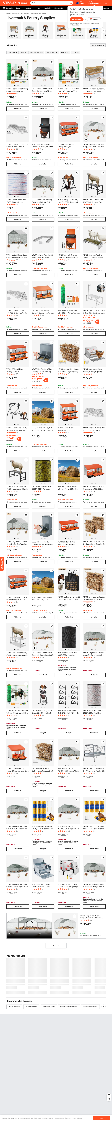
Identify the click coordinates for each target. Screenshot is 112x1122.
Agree (101, 1118)
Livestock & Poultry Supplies (38, 13)
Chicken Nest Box (61, 36)
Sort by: (94, 45)
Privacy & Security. (77, 1118)
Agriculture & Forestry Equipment (20, 13)
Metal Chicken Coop (29, 36)
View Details (43, 675)
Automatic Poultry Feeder (14, 36)
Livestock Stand (45, 36)
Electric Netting (78, 35)
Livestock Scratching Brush (93, 36)
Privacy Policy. (75, 25)
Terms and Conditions (93, 23)
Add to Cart (17, 108)
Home (8, 13)
